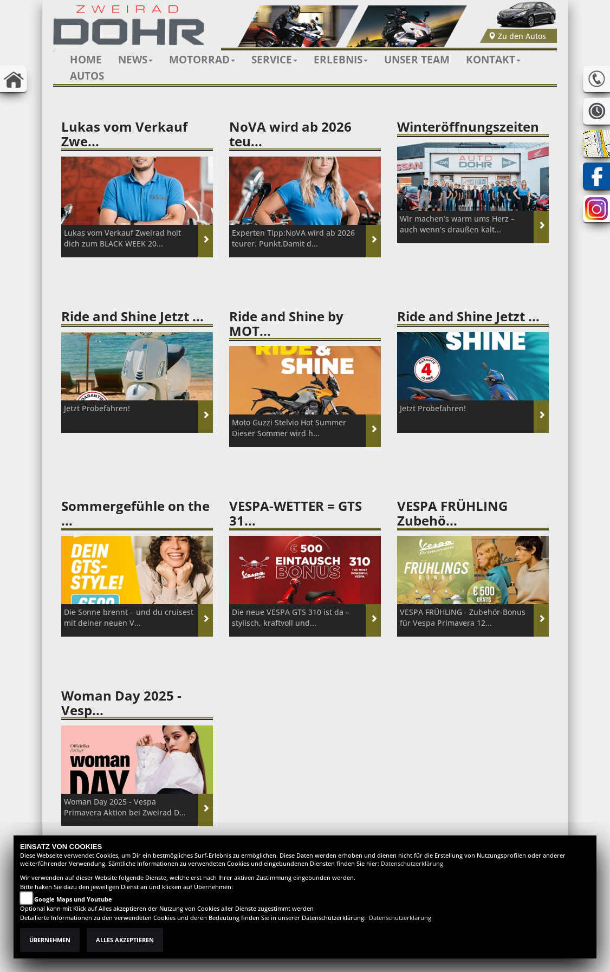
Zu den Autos (517, 36)
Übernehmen (49, 940)
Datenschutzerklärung (412, 863)
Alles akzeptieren (125, 940)
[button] (135, 59)
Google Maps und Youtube (73, 899)
